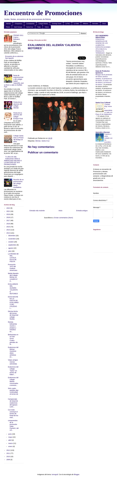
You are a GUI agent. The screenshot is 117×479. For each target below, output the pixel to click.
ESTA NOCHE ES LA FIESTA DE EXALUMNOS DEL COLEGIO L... (13, 302)
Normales (95, 23)
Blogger (76, 474)
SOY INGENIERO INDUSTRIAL (102, 36)
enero (10, 446)
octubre (11, 242)
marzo (10, 443)
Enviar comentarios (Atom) (63, 218)
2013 (8, 233)
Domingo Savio (56, 23)
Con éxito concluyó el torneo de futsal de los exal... (13, 413)
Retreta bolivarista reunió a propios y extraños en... (12, 326)
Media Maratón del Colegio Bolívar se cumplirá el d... (13, 277)
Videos (47, 27)
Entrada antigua (81, 211)
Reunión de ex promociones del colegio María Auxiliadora (18, 183)
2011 (8, 453)
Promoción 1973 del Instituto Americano (12, 267)
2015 (8, 227)
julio (10, 251)
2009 (8, 459)
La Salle (76, 23)
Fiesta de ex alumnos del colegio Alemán (17, 105)
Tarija (39, 27)
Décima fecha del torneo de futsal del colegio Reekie (13, 315)
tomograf (55, 474)
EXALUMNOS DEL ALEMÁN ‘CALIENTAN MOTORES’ (13, 289)
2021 (8, 211)
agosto (11, 248)
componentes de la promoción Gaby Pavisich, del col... (13, 425)
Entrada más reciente (37, 211)
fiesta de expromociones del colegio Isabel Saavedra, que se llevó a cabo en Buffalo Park (14, 81)
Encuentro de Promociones (43, 13)
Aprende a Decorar (103, 132)
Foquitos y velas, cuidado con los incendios (108, 138)
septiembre (12, 245)
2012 (8, 450)
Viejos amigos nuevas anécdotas (13, 362)
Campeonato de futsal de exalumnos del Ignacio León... (13, 403)
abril (10, 440)
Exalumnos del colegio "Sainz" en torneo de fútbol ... (13, 370)
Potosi (8, 27)
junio (10, 434)
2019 (8, 214)
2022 (8, 208)
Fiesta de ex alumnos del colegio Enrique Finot (18, 115)
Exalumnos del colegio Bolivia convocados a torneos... (13, 381)
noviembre (12, 239)
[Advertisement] (47, 68)
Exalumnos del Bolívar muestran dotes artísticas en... (13, 352)
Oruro (104, 23)
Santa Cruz (29, 27)
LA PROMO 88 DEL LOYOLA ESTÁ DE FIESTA (13, 257)
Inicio (60, 211)
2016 (8, 224)
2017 (8, 220)
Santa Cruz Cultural (103, 102)
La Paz (67, 23)
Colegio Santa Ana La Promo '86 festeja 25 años (18, 138)
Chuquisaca (18, 23)
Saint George (18, 27)
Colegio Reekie (43, 23)
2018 (8, 217)
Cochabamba (30, 23)
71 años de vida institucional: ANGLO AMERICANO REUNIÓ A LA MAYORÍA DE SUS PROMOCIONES (13, 160)
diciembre (12, 235)
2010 (8, 456)
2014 (8, 230)
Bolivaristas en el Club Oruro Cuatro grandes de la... (13, 339)
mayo (10, 437)
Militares (85, 23)
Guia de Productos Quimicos (103, 72)
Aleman (8, 23)
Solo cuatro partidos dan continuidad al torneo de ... (13, 392)
